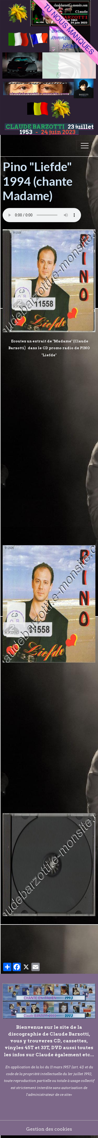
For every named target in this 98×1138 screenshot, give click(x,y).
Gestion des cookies (49, 1129)
